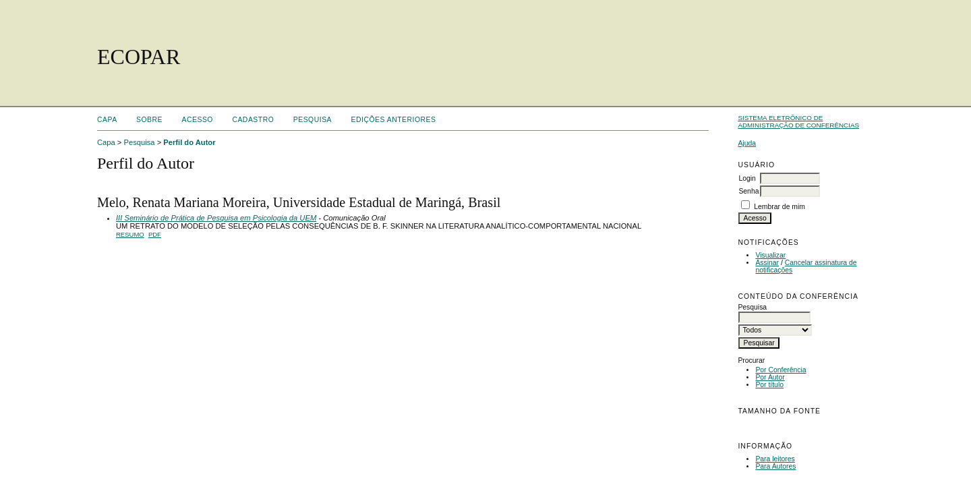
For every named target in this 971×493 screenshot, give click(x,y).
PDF (154, 234)
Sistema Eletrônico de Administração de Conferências (798, 121)
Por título (769, 384)
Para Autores (775, 466)
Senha (748, 191)
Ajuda (747, 143)
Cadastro (253, 119)
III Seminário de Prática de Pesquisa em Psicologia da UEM (216, 218)
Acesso (197, 119)
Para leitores (774, 459)
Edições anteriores (393, 119)
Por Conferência (780, 370)
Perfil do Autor (189, 142)
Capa (107, 119)
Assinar (767, 262)
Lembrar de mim (779, 206)
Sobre (149, 119)
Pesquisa (312, 119)
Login (746, 178)
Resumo (130, 234)
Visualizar (770, 255)
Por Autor (769, 377)
